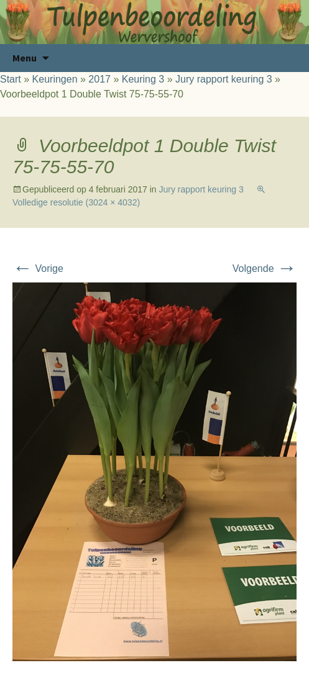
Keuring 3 (143, 79)
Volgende (265, 268)
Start (10, 79)
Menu (24, 58)
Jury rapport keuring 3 (223, 79)
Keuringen (55, 79)
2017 (99, 79)
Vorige (37, 268)
